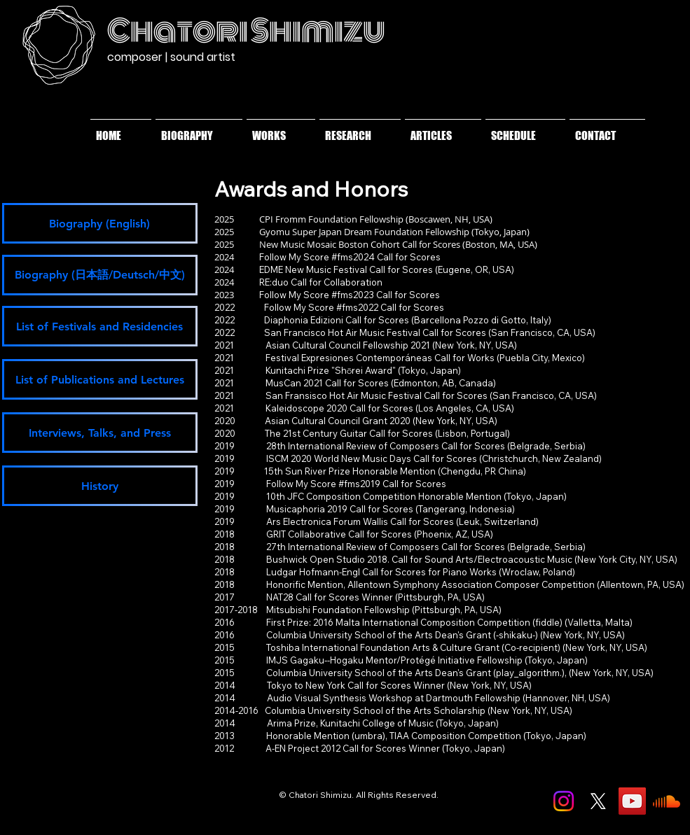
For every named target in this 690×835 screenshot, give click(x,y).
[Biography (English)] (100, 223)
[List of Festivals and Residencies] (100, 326)
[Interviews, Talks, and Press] (100, 432)
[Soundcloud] (666, 801)
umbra (368, 735)
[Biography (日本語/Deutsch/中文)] (100, 275)
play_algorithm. (529, 672)
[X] (598, 801)
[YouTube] (632, 801)
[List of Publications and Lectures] (100, 379)
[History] (100, 485)
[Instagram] (563, 801)
